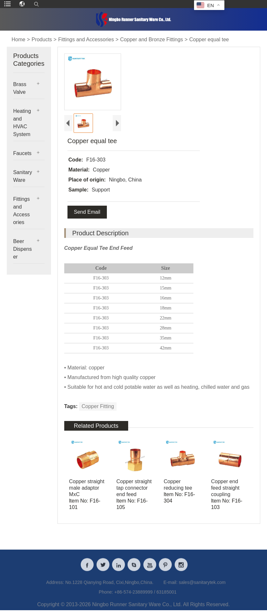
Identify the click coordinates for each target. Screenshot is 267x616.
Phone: (106, 595)
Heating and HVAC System (22, 122)
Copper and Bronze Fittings (151, 39)
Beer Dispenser (22, 249)
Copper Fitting (98, 406)
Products (42, 39)
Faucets (22, 153)
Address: (55, 585)
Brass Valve (19, 88)
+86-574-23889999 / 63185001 (145, 595)
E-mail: (170, 585)
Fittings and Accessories (86, 39)
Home (19, 39)
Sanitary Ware (22, 176)
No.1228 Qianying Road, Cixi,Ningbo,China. (109, 585)
